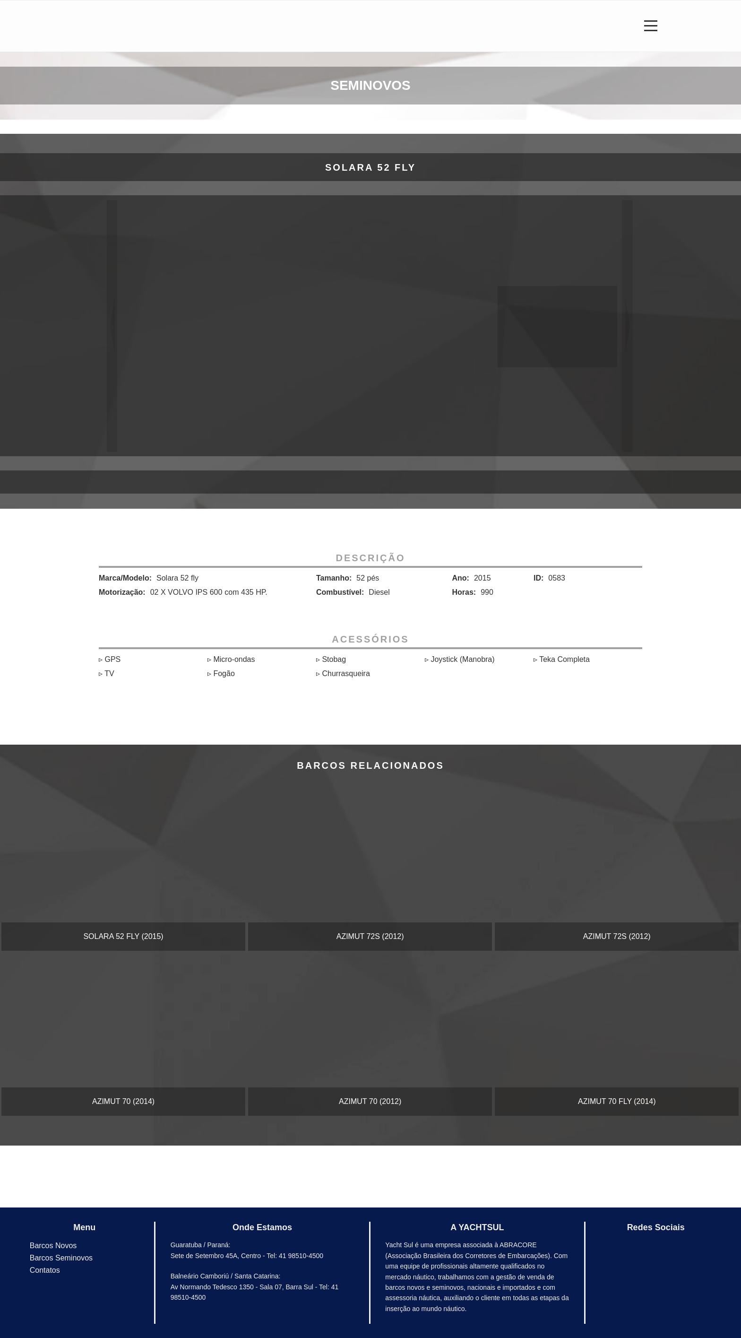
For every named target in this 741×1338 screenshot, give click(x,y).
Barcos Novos (53, 1246)
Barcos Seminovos (61, 1258)
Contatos (45, 1270)
